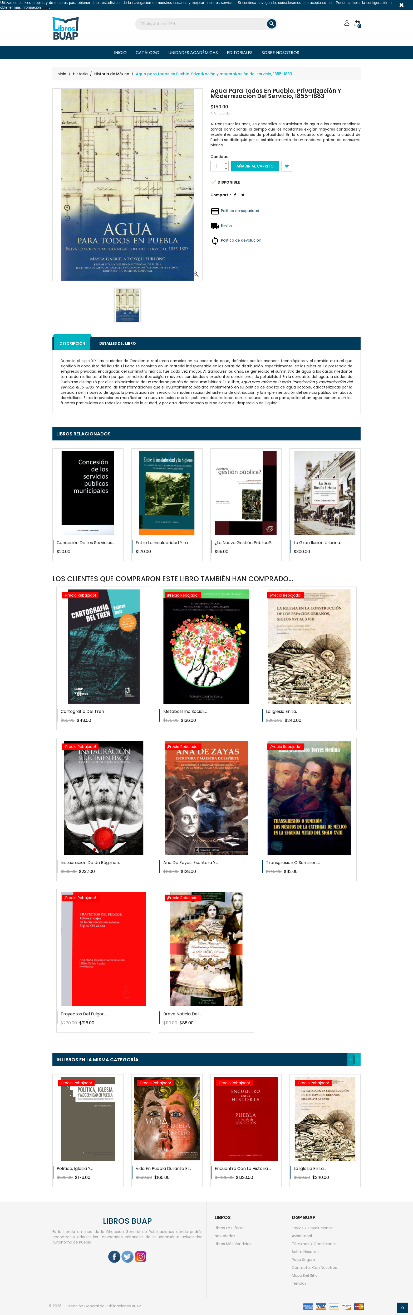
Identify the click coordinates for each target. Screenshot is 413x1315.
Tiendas (299, 1283)
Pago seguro (303, 1259)
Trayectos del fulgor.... (84, 1014)
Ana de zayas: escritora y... (190, 863)
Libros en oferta (229, 1228)
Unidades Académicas (193, 53)
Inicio (120, 53)
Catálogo (147, 53)
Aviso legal (302, 1236)
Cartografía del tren (82, 711)
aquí (45, 7)
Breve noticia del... (182, 1014)
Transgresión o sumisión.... (293, 863)
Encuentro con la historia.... (243, 1168)
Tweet (243, 199)
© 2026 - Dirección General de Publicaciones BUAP (94, 1306)
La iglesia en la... (282, 711)
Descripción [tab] (72, 343)
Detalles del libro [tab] (117, 343)
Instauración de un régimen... (91, 863)
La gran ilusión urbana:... (318, 543)
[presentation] (350, 1059)
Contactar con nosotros (314, 1267)
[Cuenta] (346, 23)
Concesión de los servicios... (86, 543)
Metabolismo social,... (185, 711)
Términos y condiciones (314, 1243)
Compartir (235, 199)
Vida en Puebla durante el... (163, 1168)
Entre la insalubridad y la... (163, 543)
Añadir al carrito (255, 166)
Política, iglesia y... (75, 1168)
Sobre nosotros (280, 53)
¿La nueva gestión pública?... (244, 543)
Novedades (225, 1236)
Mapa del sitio (305, 1275)
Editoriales (240, 53)
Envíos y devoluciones (312, 1228)
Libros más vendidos (233, 1243)
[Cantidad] (216, 166)
